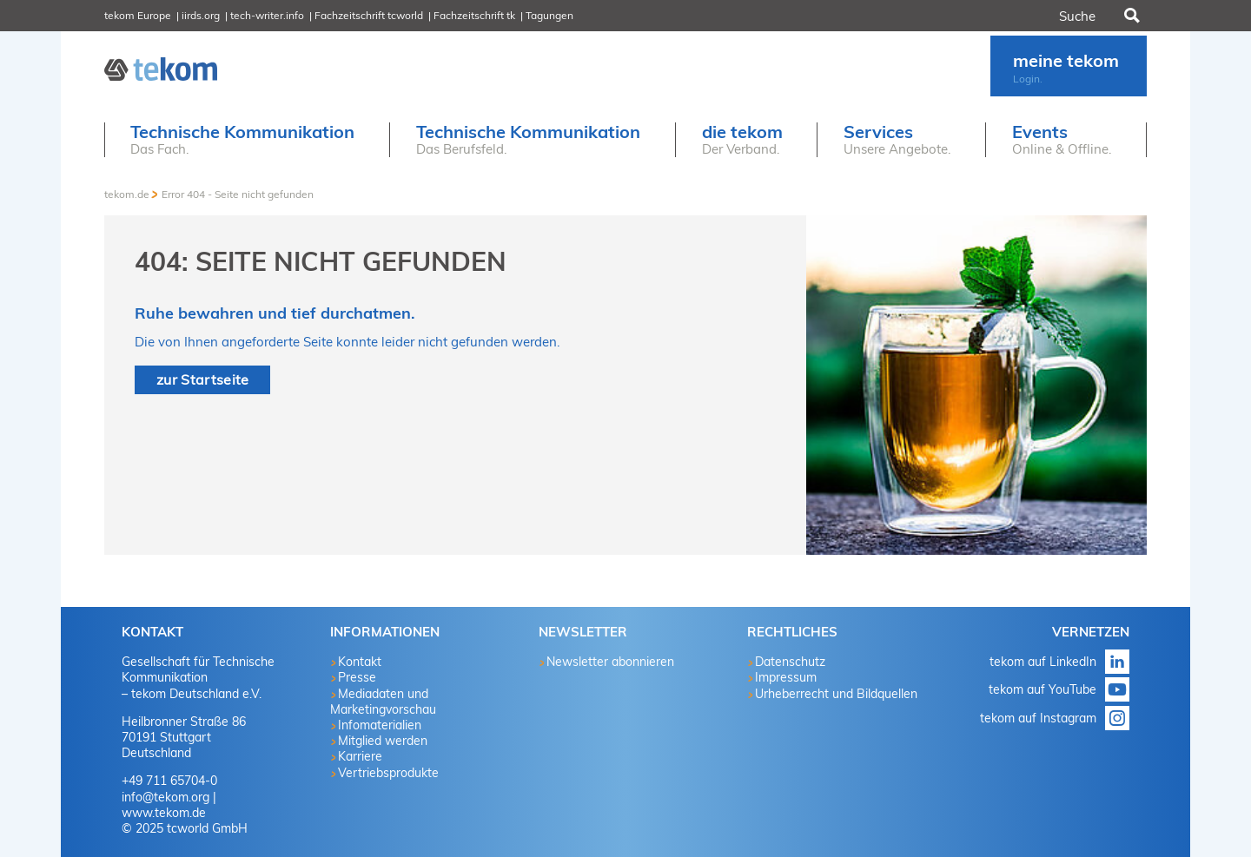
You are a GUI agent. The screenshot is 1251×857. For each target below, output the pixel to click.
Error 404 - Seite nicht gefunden (238, 194)
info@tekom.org (165, 797)
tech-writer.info (267, 15)
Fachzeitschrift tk (474, 15)
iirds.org (201, 15)
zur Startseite (202, 379)
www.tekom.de (164, 813)
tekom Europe (137, 15)
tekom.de (126, 194)
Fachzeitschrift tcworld (368, 15)
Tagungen (549, 15)
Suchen (1130, 15)
